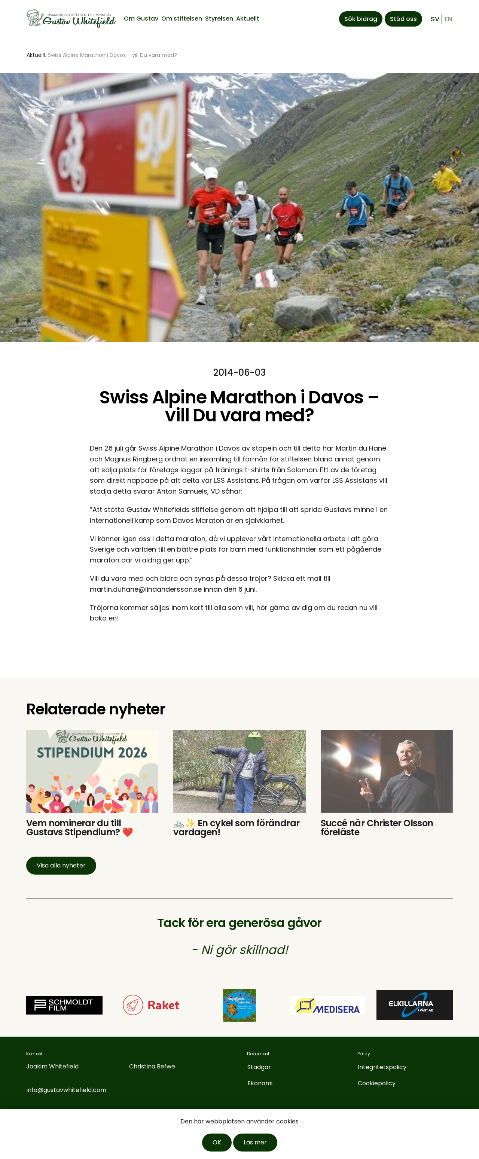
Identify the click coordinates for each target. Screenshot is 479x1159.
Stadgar (259, 1067)
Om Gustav (141, 18)
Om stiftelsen (181, 18)
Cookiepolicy (377, 1083)
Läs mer (255, 1142)
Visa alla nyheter (61, 865)
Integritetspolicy (382, 1067)
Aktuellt (247, 18)
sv (435, 19)
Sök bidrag (360, 19)
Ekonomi (259, 1083)
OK (217, 1142)
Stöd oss (403, 19)
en (448, 19)
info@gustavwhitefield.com (66, 1090)
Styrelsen (219, 18)
